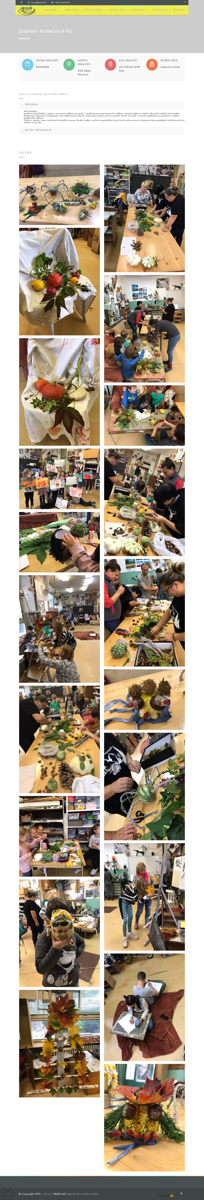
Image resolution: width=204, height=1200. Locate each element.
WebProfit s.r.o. (62, 1194)
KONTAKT (178, 10)
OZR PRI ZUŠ (159, 10)
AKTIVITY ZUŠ (116, 10)
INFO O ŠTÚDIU (93, 10)
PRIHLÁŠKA (50, 10)
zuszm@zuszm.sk (38, 3)
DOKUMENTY (138, 10)
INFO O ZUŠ (71, 10)
